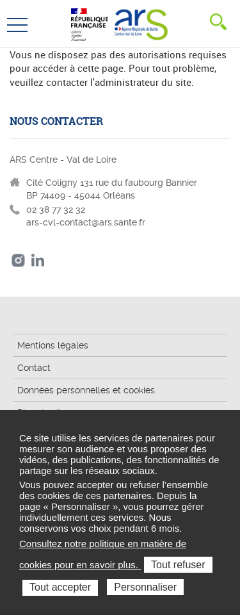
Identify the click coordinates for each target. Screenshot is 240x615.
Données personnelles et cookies (86, 390)
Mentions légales (52, 345)
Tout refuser (178, 564)
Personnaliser (145, 587)
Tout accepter (60, 587)
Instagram (18, 260)
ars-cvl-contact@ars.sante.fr (85, 222)
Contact (34, 368)
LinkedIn (38, 260)
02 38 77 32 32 (55, 209)
